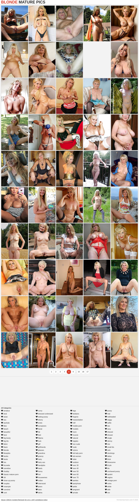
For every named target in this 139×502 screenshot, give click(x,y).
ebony (39, 420)
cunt (4, 493)
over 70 (74, 477)
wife (107, 490)
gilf (38, 444)
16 (83, 372)
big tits (5, 441)
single (108, 438)
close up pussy (8, 480)
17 (88, 372)
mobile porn (76, 426)
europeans (41, 426)
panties (74, 480)
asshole (5, 423)
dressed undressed (44, 414)
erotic (39, 423)
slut (107, 444)
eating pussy (42, 417)
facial (39, 429)
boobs (4, 456)
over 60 (74, 474)
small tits (109, 447)
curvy (39, 411)
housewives (41, 477)
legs (73, 411)
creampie (6, 486)
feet (38, 435)
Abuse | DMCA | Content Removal (12, 500)
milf (72, 423)
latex (39, 490)
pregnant (75, 490)
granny (39, 456)
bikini (4, 444)
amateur (5, 411)
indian (39, 480)
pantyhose (75, 483)
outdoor (74, 462)
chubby (5, 471)
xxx (107, 493)
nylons (74, 450)
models (74, 429)
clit (3, 477)
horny (39, 471)
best (4, 435)
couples (5, 483)
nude (73, 447)
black (4, 447)
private (74, 493)
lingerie (74, 417)
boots (4, 459)
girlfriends (41, 447)
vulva (108, 483)
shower (109, 435)
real (107, 414)
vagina (109, 477)
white (108, 486)
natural (74, 438)
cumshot (5, 490)
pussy (108, 411)
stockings (110, 453)
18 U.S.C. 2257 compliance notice (35, 500)
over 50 (74, 471)
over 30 (74, 465)
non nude (75, 444)
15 (79, 372)
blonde (5, 450)
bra (3, 462)
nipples (74, 441)
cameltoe (6, 468)
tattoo (108, 456)
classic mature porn (10, 474)
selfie (108, 423)
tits (107, 468)
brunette (5, 465)
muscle (74, 435)
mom (73, 432)
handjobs (40, 465)
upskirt (109, 474)
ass (3, 420)
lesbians (74, 414)
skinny (108, 441)
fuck (38, 441)
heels (39, 468)
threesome (110, 462)
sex (107, 426)
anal (4, 414)
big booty (6, 438)
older (73, 459)
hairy (39, 459)
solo (108, 450)
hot (38, 474)
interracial (41, 483)
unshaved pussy (112, 471)
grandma (40, 453)
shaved (109, 432)
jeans (39, 486)
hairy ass (40, 462)
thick (108, 459)
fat (38, 432)
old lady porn (76, 453)
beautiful (5, 432)
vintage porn (111, 480)
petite (73, 486)
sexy (108, 429)
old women (75, 456)
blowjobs (5, 453)
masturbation (76, 420)
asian (4, 417)
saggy (108, 420)
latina (39, 493)
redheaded (110, 417)
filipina (39, 438)
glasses (40, 450)
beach (4, 429)
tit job (108, 465)
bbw (4, 426)
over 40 (74, 468)
